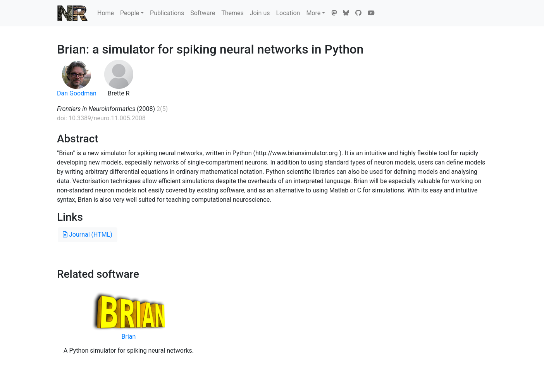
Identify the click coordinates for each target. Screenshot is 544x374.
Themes (232, 13)
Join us (260, 13)
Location (288, 13)
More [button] (313, 13)
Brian (129, 336)
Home (105, 13)
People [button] (129, 13)
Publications (167, 13)
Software (202, 13)
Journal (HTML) (87, 234)
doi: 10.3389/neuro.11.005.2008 (101, 118)
